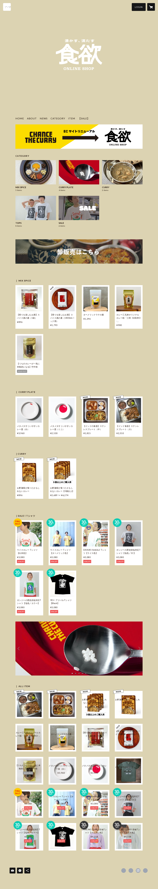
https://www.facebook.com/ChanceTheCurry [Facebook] (123, 870)
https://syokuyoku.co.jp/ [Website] (145, 870)
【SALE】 (84, 118)
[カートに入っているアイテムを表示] (151, 7)
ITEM (71, 118)
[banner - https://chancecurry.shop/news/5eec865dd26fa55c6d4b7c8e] (79, 251)
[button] (139, 7)
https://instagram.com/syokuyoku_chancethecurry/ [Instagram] (138, 870)
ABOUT (32, 118)
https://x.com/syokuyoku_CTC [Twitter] (131, 870)
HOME (19, 118)
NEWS (44, 118)
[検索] (7, 7)
